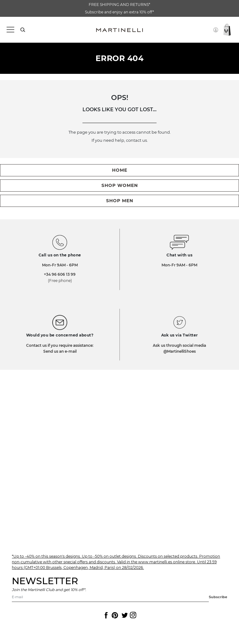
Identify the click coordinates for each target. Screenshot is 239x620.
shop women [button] (119, 185)
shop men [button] (119, 200)
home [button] (119, 170)
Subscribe (218, 597)
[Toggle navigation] (10, 29)
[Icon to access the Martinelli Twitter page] (124, 615)
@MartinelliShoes (179, 351)
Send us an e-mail (60, 351)
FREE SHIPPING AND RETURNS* (119, 4)
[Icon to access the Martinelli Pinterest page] (114, 615)
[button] (216, 30)
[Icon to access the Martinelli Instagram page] (133, 615)
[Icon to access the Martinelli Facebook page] (105, 615)
